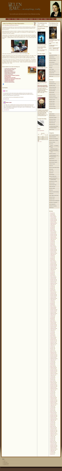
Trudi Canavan (53, 106)
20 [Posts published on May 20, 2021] (42, 138)
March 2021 (52, 290)
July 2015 (52, 376)
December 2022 (53, 264)
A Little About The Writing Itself (10, 68)
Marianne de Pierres (54, 97)
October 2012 (52, 417)
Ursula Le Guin (53, 108)
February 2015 (52, 382)
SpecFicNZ (52, 72)
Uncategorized (53, 204)
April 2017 (52, 349)
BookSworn (52, 158)
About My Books (53, 136)
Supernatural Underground (55, 74)
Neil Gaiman (53, 103)
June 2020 (52, 302)
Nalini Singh (53, 101)
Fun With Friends (7, 76)
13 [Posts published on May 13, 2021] (42, 137)
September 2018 (53, 328)
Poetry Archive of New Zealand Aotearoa (54, 127)
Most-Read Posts (53, 184)
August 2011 (52, 435)
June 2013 (52, 407)
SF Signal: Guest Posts (54, 195)
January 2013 (52, 413)
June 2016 (52, 362)
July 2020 (52, 300)
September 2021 (53, 283)
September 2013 (53, 403)
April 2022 (52, 274)
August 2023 (52, 254)
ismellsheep (52, 62)
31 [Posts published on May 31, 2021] (38, 140)
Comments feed (6, 463)
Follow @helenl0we (41, 130)
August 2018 (52, 329)
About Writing (7, 25)
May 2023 (52, 258)
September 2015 (53, 373)
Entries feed (5, 462)
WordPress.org (5, 464)
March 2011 (52, 441)
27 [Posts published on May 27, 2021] (42, 139)
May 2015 (52, 378)
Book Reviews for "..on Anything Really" (54, 156)
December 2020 (53, 294)
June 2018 (52, 332)
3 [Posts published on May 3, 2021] (38, 136)
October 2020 (52, 297)
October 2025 (52, 221)
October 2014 (52, 387)
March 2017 (52, 351)
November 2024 (53, 235)
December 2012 (53, 415)
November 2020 (53, 295)
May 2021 (52, 288)
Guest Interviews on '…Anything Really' (54, 179)
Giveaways (52, 174)
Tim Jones (52, 129)
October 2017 (52, 342)
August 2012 (52, 420)
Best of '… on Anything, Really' (54, 146)
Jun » (41, 141)
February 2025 (52, 231)
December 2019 (53, 309)
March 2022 (52, 275)
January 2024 (52, 248)
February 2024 (52, 246)
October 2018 (52, 327)
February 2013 (52, 412)
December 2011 (53, 430)
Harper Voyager (53, 60)
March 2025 (52, 230)
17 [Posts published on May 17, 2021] (38, 138)
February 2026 (52, 216)
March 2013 (52, 411)
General (13, 25)
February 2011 (52, 442)
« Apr (38, 141)
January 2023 (52, 263)
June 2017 (52, 347)
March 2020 (52, 305)
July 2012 (52, 421)
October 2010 (52, 447)
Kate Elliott (52, 92)
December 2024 (53, 234)
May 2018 (52, 333)
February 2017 (52, 352)
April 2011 (52, 440)
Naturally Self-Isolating (8, 70)
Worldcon (52, 207)
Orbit (51, 67)
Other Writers (53, 188)
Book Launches (53, 153)
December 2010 (53, 445)
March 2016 (52, 366)
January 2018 (52, 338)
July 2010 (52, 451)
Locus (52, 65)
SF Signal (52, 69)
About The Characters (54, 138)
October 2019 (52, 312)
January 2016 (52, 368)
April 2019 (52, 319)
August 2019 (52, 314)
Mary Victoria (53, 99)
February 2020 (52, 307)
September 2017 (53, 343)
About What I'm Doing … (55, 140)
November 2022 (53, 265)
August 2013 (52, 405)
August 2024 (52, 239)
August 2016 (52, 359)
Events (52, 165)
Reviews (52, 193)
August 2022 (52, 269)
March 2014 (52, 396)
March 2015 (52, 381)
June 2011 (52, 437)
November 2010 (53, 446)
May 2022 (52, 273)
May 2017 (52, 348)
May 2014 (52, 393)
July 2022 (52, 270)
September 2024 (53, 238)
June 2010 (52, 452)
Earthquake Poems (54, 160)
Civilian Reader (53, 58)
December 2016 (53, 354)
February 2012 (52, 427)
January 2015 (52, 383)
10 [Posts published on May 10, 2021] (38, 137)
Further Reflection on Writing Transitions (11, 75)
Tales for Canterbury (54, 202)
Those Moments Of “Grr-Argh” (10, 77)
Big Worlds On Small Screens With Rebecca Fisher (54, 150)
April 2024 (52, 244)
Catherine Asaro (53, 83)
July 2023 (52, 255)
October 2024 (52, 236)
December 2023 (53, 249)
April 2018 (52, 334)
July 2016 (52, 361)
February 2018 (52, 337)
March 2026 (52, 215)
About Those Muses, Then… (9, 69)
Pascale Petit (53, 124)
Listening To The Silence (8, 80)
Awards (52, 143)
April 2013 (52, 410)
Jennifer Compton (53, 117)
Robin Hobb (52, 104)
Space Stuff (52, 198)
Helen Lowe (16, 25)
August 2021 (52, 284)
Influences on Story (54, 181)
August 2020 (52, 299)
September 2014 (53, 388)
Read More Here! (43, 68)
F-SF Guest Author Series (55, 167)
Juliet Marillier (53, 90)
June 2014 (52, 392)
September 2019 (53, 313)
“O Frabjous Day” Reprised (9, 79)
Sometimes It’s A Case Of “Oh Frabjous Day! (12, 78)
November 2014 (53, 386)
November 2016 (53, 356)
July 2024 (52, 240)
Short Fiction (53, 197)
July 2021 (52, 285)
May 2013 (52, 408)
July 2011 (52, 436)
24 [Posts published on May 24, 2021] (38, 139)
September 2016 (53, 358)
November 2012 (53, 416)
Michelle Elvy (53, 122)
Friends (52, 169)
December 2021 (53, 279)
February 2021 (52, 292)
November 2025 (53, 220)
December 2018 (53, 324)
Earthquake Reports (54, 162)
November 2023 (53, 250)
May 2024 (52, 243)
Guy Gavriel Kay (53, 87)
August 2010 (52, 450)
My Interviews (53, 186)
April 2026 (52, 214)
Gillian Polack (53, 85)
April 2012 (52, 425)
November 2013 (53, 401)
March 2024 (52, 245)
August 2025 (52, 224)
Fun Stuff (10, 25)
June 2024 (52, 241)
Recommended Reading (55, 191)
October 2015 (52, 372)
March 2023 (52, 260)
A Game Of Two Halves (8, 74)
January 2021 (52, 293)
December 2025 (53, 219)
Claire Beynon (53, 115)
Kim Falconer (53, 94)
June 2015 (52, 377)
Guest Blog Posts (53, 176)
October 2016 (52, 357)
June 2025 (52, 226)
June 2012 (52, 422)
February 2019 (52, 322)
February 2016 (52, 367)
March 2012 (52, 426)
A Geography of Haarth (54, 135)
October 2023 (52, 251)
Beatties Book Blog (54, 55)
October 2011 (52, 432)
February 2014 (52, 397)
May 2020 (52, 303)
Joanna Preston (53, 119)
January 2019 (52, 323)
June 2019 (52, 317)
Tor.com (52, 76)
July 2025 (52, 225)
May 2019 (52, 318)
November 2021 (53, 280)
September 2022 (53, 268)
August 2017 (52, 344)
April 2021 (52, 289)
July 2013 (52, 406)
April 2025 (52, 229)
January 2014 (52, 398)
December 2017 (53, 339)
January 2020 (52, 308)
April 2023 (52, 259)
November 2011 (53, 431)
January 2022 (52, 278)
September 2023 (53, 253)
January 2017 (52, 353)
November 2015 (53, 371)
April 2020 (52, 304)
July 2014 (52, 391)
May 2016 (52, 363)
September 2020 (53, 298)
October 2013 (52, 402)
